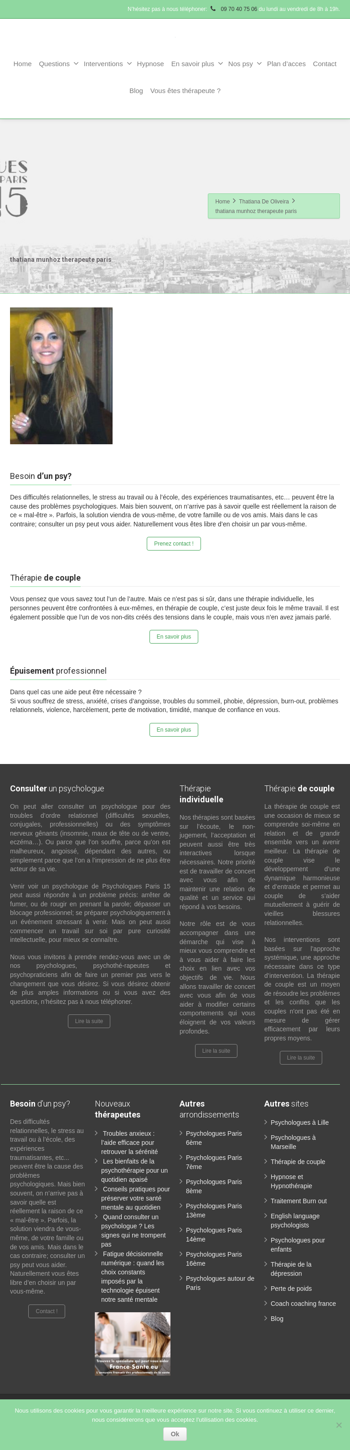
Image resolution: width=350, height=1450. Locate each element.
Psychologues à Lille (300, 1122)
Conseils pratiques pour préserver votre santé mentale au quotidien (135, 1198)
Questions (59, 63)
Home (22, 64)
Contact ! (46, 1311)
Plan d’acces (286, 64)
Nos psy (245, 63)
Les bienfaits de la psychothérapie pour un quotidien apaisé (134, 1170)
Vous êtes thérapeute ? (185, 90)
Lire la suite (89, 1021)
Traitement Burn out (299, 1201)
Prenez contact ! (174, 544)
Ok (175, 1434)
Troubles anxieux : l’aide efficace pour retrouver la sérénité (129, 1142)
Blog (136, 90)
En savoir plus (197, 63)
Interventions (108, 63)
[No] (338, 1424)
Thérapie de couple (298, 1161)
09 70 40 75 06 (233, 9)
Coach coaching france (303, 1303)
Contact (325, 64)
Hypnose (150, 64)
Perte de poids (291, 1288)
